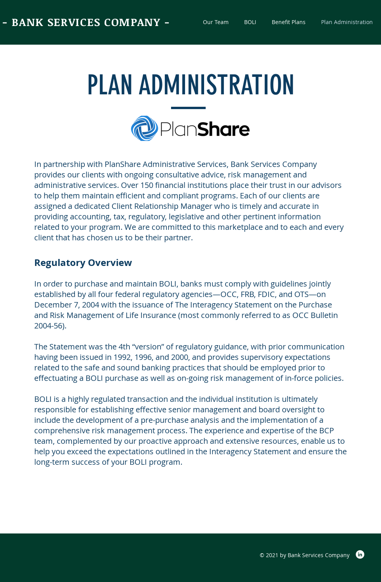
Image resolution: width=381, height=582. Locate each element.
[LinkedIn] (360, 554)
